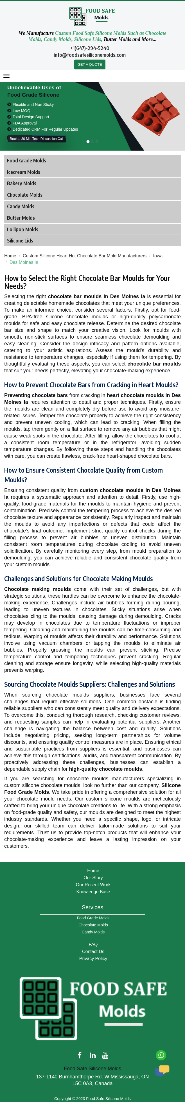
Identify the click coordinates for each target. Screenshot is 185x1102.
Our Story (93, 877)
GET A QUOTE (90, 64)
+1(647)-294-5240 (89, 48)
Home (10, 255)
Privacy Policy (93, 958)
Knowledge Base (93, 891)
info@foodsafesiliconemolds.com (90, 54)
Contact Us (93, 951)
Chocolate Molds (93, 925)
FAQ (93, 944)
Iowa (158, 255)
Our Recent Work (93, 884)
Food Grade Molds (93, 918)
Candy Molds (93, 932)
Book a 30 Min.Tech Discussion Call (36, 138)
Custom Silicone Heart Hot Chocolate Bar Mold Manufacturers (84, 255)
